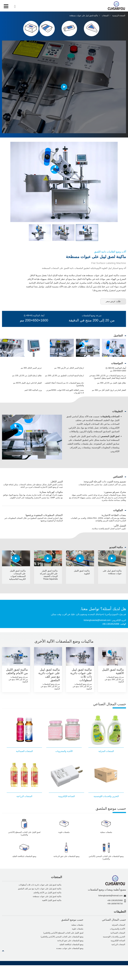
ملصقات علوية (77, 930)
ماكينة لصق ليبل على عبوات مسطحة (47, 898)
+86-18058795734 (115, 905)
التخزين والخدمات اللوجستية (114, 938)
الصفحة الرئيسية (118, 16)
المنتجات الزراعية (118, 946)
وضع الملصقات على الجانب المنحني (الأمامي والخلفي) (62, 938)
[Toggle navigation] (6, 6)
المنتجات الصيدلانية (117, 934)
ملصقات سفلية (77, 926)
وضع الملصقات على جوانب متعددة (69, 950)
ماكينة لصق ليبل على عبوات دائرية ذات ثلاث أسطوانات (81, 675)
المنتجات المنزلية (118, 926)
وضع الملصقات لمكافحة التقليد (71, 946)
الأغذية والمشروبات (117, 930)
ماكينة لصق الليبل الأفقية (113, 671)
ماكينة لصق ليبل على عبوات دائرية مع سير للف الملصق (49, 675)
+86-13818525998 (110, 624)
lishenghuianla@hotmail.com (97, 621)
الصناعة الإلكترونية (118, 942)
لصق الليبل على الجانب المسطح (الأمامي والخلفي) (63, 934)
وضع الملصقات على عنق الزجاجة (70, 942)
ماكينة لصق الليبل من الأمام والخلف (17, 671)
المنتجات (105, 16)
